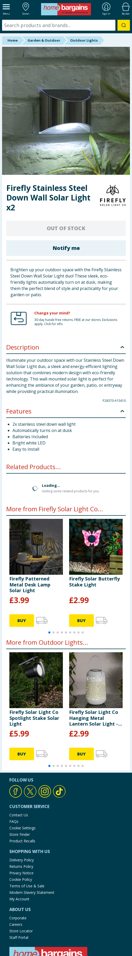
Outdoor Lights (84, 40)
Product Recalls (22, 840)
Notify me (66, 247)
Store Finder (19, 834)
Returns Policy (21, 866)
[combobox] (66, 25)
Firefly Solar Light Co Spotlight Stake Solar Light (34, 718)
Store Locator (21, 930)
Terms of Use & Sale (26, 885)
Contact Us (18, 814)
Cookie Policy (20, 879)
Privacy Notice (21, 872)
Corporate (18, 917)
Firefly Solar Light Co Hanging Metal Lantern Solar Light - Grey (93, 718)
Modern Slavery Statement (31, 892)
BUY (21, 620)
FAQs (13, 821)
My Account (19, 898)
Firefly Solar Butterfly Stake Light (94, 581)
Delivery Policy (21, 859)
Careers (15, 924)
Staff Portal (18, 937)
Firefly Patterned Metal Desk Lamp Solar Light (29, 584)
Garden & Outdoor (44, 40)
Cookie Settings (22, 827)
